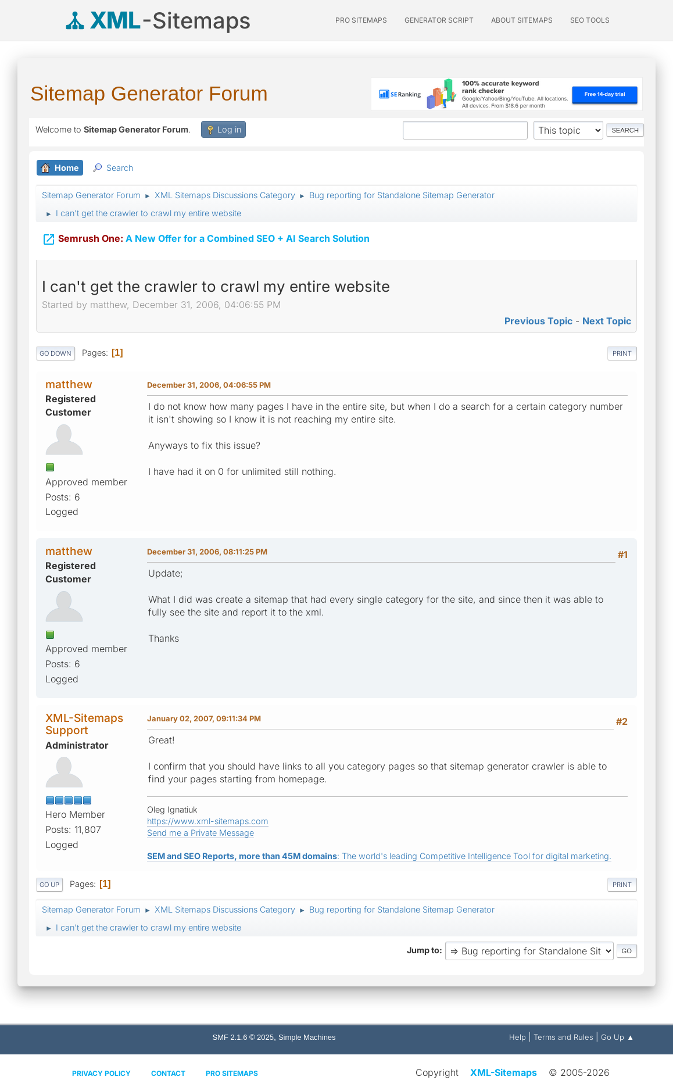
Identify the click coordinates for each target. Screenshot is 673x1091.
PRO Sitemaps (361, 20)
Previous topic (538, 321)
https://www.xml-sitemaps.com (208, 821)
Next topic (606, 321)
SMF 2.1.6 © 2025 (243, 1037)
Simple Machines (307, 1037)
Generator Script (439, 20)
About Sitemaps (522, 20)
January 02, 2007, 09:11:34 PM (204, 718)
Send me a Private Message (200, 833)
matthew (68, 384)
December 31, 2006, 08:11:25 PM (207, 551)
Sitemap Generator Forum (149, 93)
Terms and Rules (563, 1037)
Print (622, 353)
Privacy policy (101, 1073)
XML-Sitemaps (503, 1072)
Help (517, 1037)
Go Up (49, 885)
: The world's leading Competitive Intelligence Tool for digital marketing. (379, 856)
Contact (168, 1073)
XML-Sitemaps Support (84, 724)
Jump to (423, 950)
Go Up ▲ (617, 1037)
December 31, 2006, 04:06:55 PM (209, 384)
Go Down (55, 353)
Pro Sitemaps (232, 1073)
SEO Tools (590, 20)
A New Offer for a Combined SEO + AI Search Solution (206, 237)
